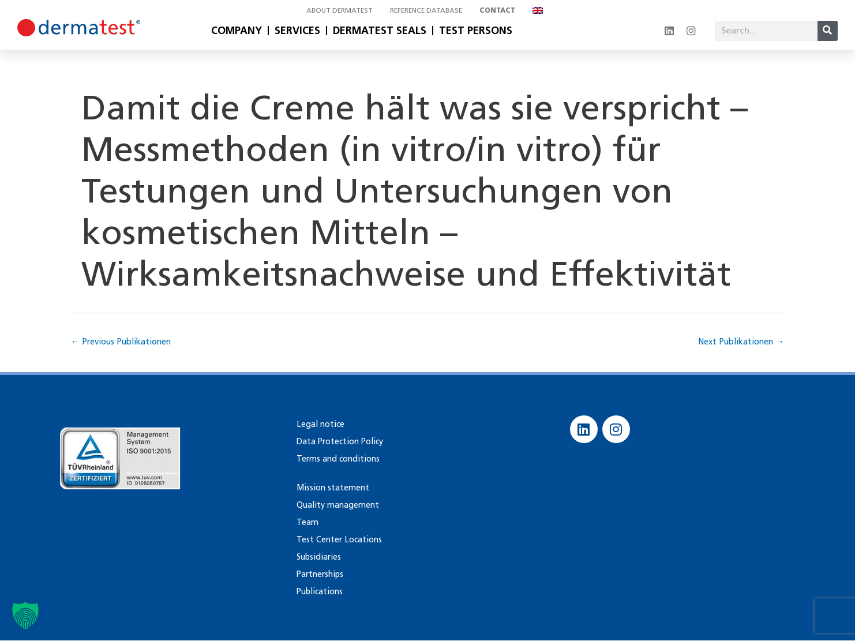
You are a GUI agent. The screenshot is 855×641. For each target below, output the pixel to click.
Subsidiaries (318, 557)
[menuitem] (540, 10)
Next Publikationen (739, 341)
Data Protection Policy (339, 442)
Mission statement (332, 488)
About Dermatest (339, 10)
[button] (25, 615)
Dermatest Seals (379, 30)
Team (307, 522)
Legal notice (320, 424)
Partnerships (320, 574)
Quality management (336, 505)
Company (236, 30)
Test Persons (475, 30)
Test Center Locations (338, 540)
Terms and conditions (336, 459)
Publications (319, 592)
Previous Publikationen (124, 341)
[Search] (827, 31)
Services (297, 30)
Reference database (426, 10)
